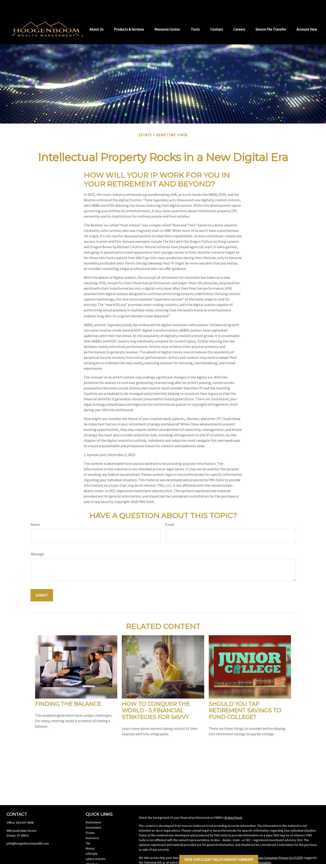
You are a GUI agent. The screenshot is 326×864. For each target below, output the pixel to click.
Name (35, 511)
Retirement (93, 809)
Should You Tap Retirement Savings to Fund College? (245, 697)
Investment (93, 814)
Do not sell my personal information (247, 849)
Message (37, 540)
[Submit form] (42, 581)
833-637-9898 (25, 809)
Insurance (92, 824)
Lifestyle (92, 840)
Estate (90, 819)
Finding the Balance (68, 690)
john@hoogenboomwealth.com (28, 830)
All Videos (92, 850)
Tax (88, 830)
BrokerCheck (233, 804)
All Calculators (95, 856)
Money (90, 835)
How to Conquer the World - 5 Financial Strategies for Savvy (156, 697)
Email (169, 511)
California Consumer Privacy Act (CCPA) (277, 844)
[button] (96, 15)
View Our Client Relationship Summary (218, 859)
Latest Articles (95, 845)
